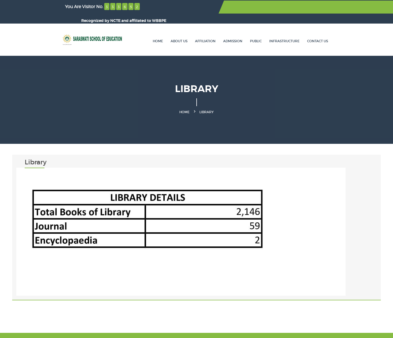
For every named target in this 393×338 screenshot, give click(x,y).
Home (185, 31)
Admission (259, 31)
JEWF (120, 330)
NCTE (278, 7)
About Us (206, 31)
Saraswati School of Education (74, 330)
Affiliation (232, 31)
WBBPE (322, 7)
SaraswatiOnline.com (166, 330)
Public (283, 31)
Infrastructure (311, 31)
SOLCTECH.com (342, 330)
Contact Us (344, 31)
